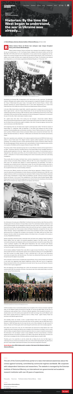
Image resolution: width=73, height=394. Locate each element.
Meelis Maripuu (8, 345)
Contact (39, 379)
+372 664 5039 (7, 388)
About (55, 5)
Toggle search (65, 5)
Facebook (68, 5)
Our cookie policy (37, 391)
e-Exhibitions (49, 5)
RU (62, 5)
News (43, 5)
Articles (39, 5)
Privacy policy (7, 379)
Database (33, 5)
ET (60, 5)
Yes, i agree (65, 391)
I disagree (58, 391)
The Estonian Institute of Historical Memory (27, 379)
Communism (26, 5)
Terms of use (14, 379)
